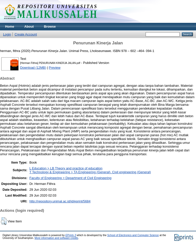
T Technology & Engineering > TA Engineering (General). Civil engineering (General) (90, 172)
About (29, 26)
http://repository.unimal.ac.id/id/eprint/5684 (59, 201)
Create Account (26, 34)
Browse (50, 26)
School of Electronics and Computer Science (133, 235)
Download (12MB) (33, 67)
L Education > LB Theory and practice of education (65, 168)
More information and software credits (56, 238)
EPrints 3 (70, 235)
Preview (55, 67)
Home (9, 26)
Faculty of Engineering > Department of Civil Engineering (70, 178)
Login (7, 34)
